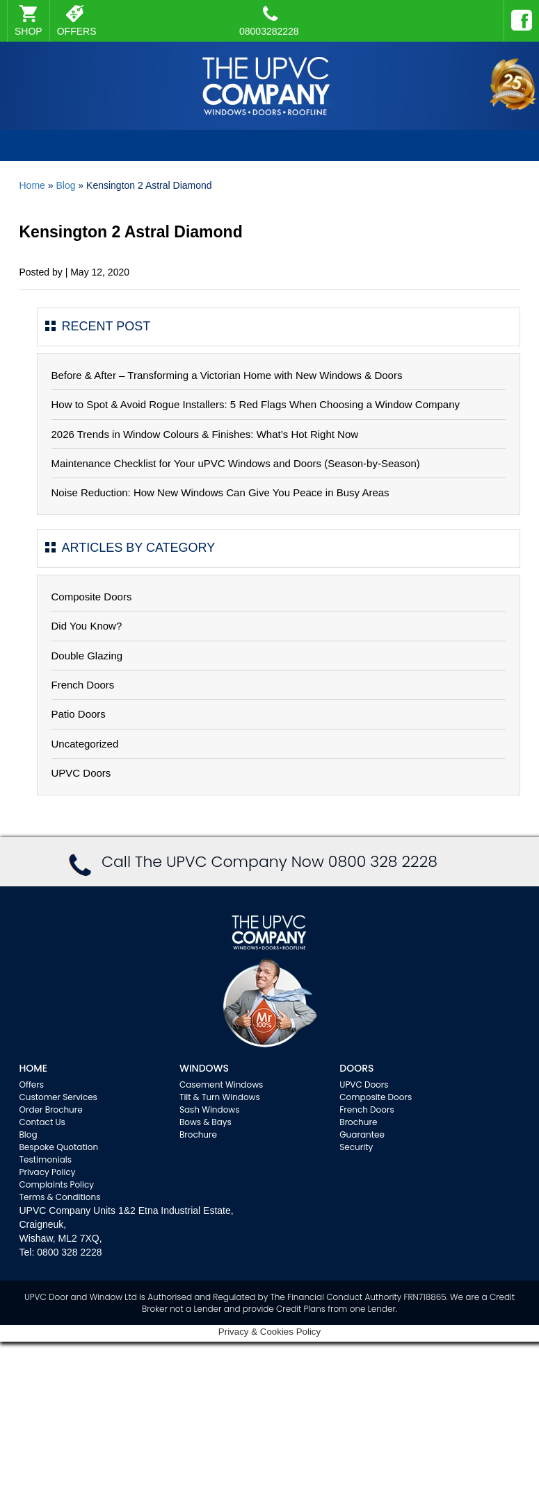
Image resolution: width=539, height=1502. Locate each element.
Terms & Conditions (60, 1197)
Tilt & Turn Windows (219, 1097)
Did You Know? (86, 626)
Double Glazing (87, 655)
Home (32, 185)
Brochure (198, 1134)
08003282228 (269, 21)
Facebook (518, 14)
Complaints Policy (57, 1184)
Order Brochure (51, 1109)
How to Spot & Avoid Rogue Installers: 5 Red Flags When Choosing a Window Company (255, 404)
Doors (356, 1068)
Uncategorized (85, 744)
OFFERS (77, 31)
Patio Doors (78, 714)
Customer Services (58, 1097)
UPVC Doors (81, 773)
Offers (32, 1084)
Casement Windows (221, 1084)
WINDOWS (204, 1068)
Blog (65, 185)
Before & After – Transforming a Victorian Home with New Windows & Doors (227, 375)
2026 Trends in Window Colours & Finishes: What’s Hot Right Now (205, 434)
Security (356, 1147)
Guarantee (362, 1134)
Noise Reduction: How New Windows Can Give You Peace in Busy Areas (220, 492)
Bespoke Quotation (59, 1147)
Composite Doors (91, 596)
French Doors (83, 685)
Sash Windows (209, 1109)
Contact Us (42, 1122)
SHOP (28, 31)
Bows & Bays (205, 1122)
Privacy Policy (47, 1172)
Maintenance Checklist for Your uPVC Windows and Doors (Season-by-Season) (235, 463)
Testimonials (45, 1159)
